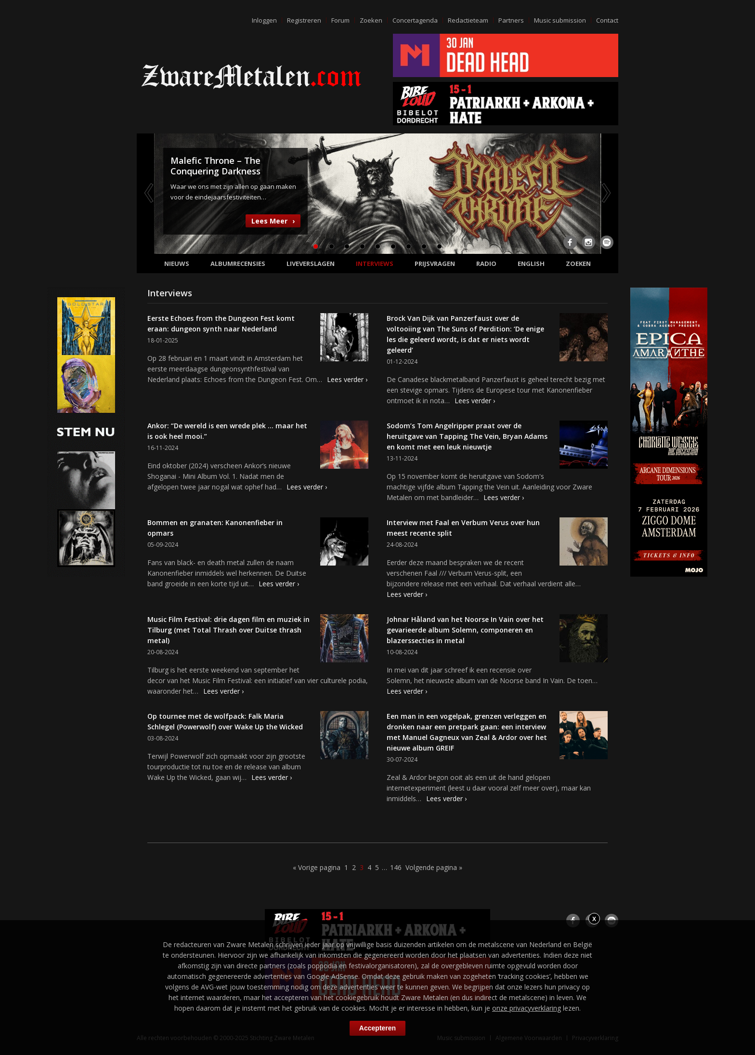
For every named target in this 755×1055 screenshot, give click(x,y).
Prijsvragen (435, 263)
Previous (150, 193)
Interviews (374, 263)
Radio (486, 263)
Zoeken (371, 20)
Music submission (560, 20)
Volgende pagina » (433, 867)
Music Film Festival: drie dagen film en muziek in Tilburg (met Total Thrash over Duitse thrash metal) (228, 630)
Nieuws (176, 263)
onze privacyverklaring (526, 1008)
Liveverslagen (310, 263)
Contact (607, 20)
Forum (340, 20)
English (531, 263)
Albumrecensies (237, 263)
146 (396, 867)
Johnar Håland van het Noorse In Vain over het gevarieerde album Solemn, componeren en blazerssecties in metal (465, 630)
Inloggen (264, 20)
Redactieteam (468, 20)
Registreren (304, 20)
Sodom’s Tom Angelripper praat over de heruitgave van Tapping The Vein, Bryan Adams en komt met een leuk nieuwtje (467, 436)
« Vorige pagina (316, 867)
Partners (511, 20)
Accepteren (377, 1028)
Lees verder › (347, 379)
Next (605, 193)
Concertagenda (415, 20)
